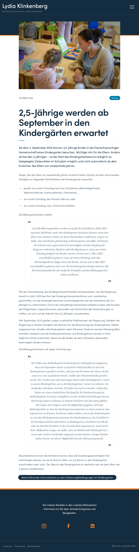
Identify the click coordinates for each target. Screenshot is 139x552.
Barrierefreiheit (33, 546)
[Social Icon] (44, 526)
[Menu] (133, 7)
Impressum (7, 546)
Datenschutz (20, 546)
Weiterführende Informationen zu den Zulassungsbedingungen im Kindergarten (67, 477)
